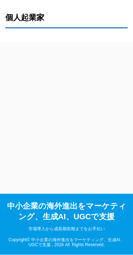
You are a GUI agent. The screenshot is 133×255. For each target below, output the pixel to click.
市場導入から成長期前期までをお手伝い (66, 228)
